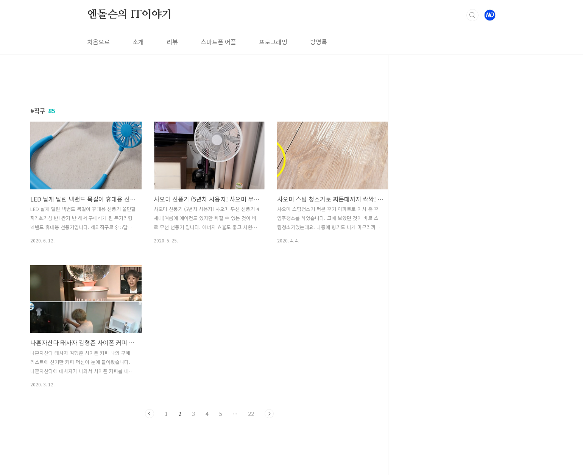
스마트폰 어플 (218, 41)
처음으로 (98, 41)
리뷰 (172, 41)
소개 (138, 41)
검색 (472, 15)
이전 (149, 413)
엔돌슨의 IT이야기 (129, 14)
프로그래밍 (273, 41)
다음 (269, 413)
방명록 (318, 41)
